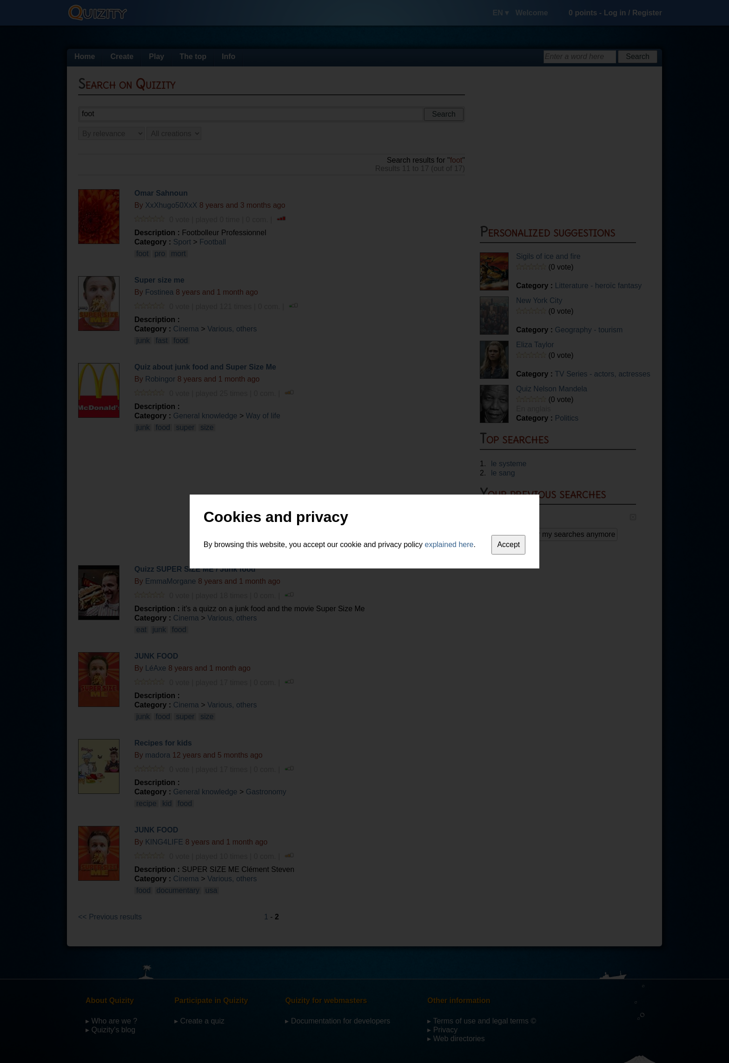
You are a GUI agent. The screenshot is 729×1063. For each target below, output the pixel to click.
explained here (449, 544)
